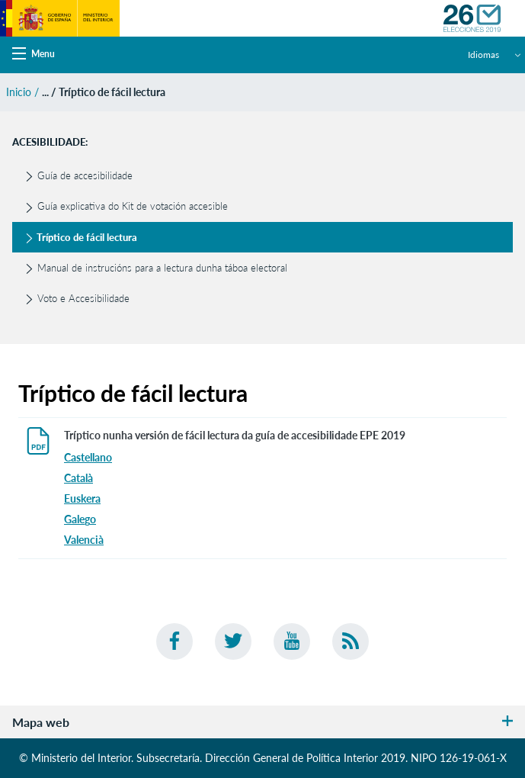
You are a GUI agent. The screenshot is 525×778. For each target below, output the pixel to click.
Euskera (82, 498)
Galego (80, 519)
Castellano (88, 457)
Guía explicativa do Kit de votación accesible (126, 206)
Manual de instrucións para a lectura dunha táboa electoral (155, 268)
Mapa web (262, 722)
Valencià (84, 539)
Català (78, 477)
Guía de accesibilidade (78, 175)
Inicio (18, 91)
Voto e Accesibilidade (77, 298)
